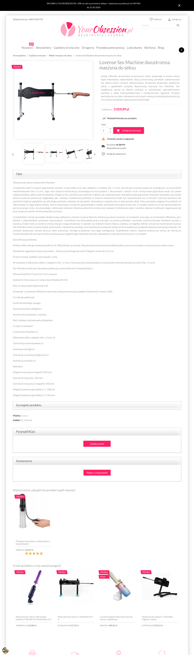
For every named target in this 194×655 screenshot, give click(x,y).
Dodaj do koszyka (128, 131)
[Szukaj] (160, 25)
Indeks (16, 420)
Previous (12, 153)
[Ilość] (105, 130)
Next (93, 153)
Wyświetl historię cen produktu (119, 118)
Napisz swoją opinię (97, 472)
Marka (16, 415)
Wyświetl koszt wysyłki (116, 148)
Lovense (24, 416)
